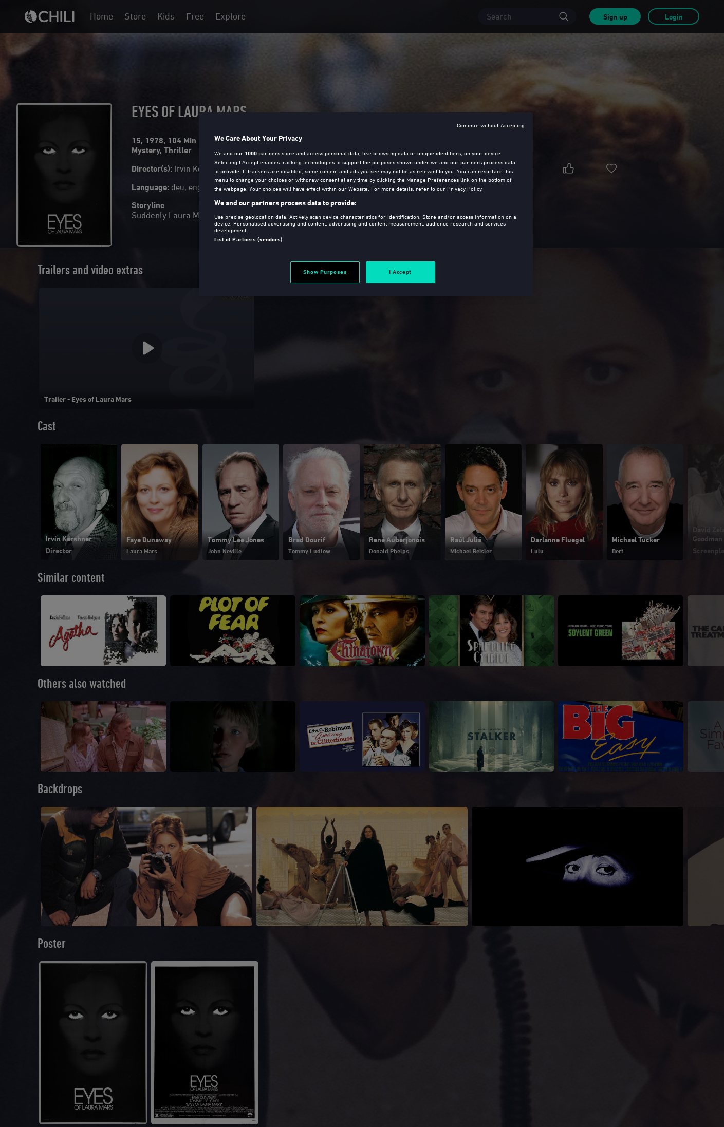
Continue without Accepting (491, 125)
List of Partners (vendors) (248, 239)
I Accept (400, 271)
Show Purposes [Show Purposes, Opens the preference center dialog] (325, 271)
